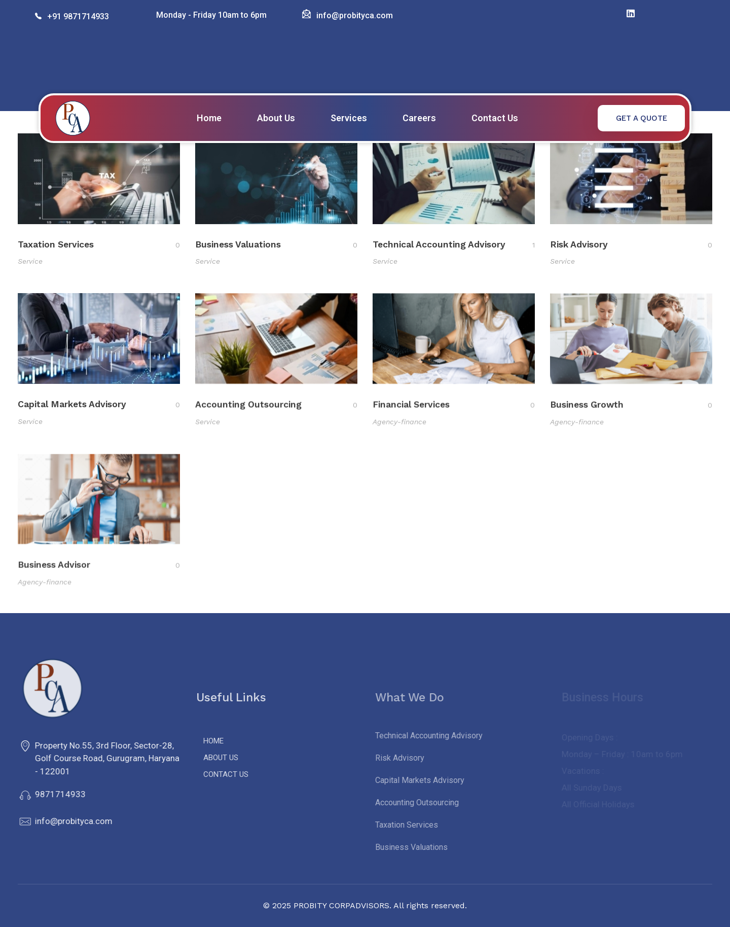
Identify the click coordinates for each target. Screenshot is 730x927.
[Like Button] (170, 244)
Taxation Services (56, 244)
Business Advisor (54, 578)
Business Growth (587, 416)
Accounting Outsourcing (248, 410)
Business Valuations (238, 245)
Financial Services (411, 413)
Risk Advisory (579, 246)
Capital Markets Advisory (72, 408)
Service (30, 262)
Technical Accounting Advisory (439, 245)
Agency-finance (399, 430)
